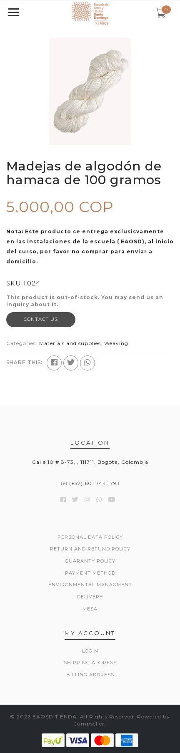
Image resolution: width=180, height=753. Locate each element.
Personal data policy (90, 537)
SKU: (14, 283)
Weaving (116, 343)
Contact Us (41, 319)
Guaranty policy (90, 561)
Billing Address (90, 675)
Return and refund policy (90, 549)
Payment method (90, 573)
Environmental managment (90, 585)
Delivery (90, 597)
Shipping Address (90, 662)
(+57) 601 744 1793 (94, 483)
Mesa (90, 609)
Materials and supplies (70, 343)
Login (90, 651)
